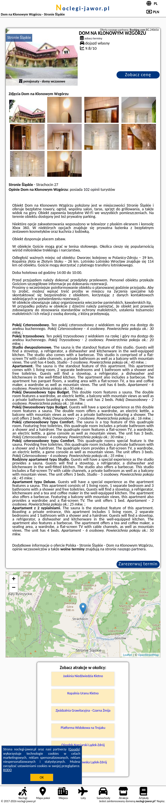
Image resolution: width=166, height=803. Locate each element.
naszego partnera (131, 549)
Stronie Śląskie (19, 37)
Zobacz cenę (138, 74)
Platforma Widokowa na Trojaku (83, 728)
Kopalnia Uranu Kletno (83, 693)
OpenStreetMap (148, 655)
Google (74, 749)
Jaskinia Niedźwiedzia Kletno (83, 676)
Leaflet (127, 655)
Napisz (161, 801)
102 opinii (91, 189)
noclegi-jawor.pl (83, 8)
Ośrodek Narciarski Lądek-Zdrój (83, 745)
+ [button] (14, 579)
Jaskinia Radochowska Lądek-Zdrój (83, 762)
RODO (7, 770)
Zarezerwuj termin (138, 563)
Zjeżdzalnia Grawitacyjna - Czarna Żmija (83, 710)
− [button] (14, 588)
